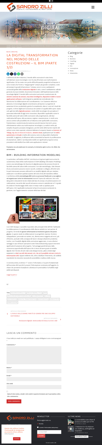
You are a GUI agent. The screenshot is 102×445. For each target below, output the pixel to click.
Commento (11, 345)
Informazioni (9, 434)
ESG (71, 66)
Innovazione (74, 68)
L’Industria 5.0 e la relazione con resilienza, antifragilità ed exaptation (84, 429)
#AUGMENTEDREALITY (18, 293)
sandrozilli (25, 71)
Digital (15, 52)
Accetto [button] (16, 439)
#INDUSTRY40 (54, 299)
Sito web (10, 384)
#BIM (45, 293)
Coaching (73, 61)
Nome (9, 368)
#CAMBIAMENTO (37, 296)
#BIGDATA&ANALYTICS (34, 293)
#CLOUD (47, 296)
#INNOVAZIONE (12, 302)
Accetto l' (47, 428)
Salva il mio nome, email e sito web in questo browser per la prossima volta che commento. (33, 395)
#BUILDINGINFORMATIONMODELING (19, 296)
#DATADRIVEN (12, 299)
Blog (9, 52)
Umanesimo (73, 73)
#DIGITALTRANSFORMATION (27, 299)
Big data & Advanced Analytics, (22, 133)
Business (73, 59)
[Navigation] (92, 7)
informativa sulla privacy (51, 428)
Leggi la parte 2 (12, 275)
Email (9, 376)
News (72, 71)
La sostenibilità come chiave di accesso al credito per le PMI (85, 421)
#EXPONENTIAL (43, 299)
